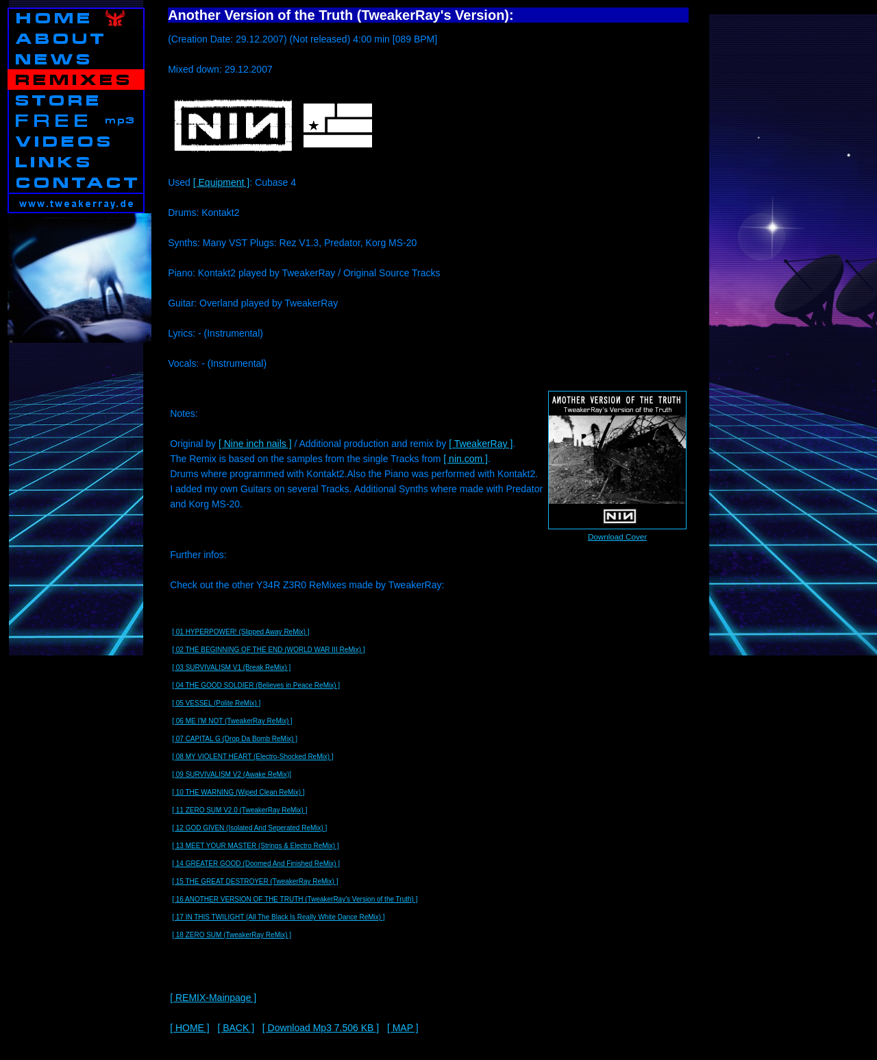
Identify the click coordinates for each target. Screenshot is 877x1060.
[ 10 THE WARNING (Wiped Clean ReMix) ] (238, 792)
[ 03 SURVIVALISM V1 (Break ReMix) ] (231, 667)
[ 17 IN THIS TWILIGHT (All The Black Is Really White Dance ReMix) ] (278, 917)
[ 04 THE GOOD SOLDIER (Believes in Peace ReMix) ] (256, 685)
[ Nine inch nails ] (255, 443)
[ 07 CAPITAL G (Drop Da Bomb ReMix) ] (234, 739)
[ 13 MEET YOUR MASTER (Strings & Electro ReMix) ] (255, 846)
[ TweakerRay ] (480, 443)
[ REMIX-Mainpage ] (213, 997)
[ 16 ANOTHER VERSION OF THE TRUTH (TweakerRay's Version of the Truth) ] (294, 899)
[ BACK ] (235, 1027)
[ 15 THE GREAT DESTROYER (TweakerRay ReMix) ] (255, 881)
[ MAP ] (403, 1027)
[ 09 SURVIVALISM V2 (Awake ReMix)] (231, 774)
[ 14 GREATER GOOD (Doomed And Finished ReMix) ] (256, 863)
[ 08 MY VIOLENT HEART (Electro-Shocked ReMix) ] (252, 756)
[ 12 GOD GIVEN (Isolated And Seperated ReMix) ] (249, 828)
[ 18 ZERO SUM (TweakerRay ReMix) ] (231, 935)
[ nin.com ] (465, 458)
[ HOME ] (190, 1027)
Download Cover (617, 536)
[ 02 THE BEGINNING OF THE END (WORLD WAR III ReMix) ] (268, 649)
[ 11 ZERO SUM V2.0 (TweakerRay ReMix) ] (239, 810)
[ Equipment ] (221, 182)
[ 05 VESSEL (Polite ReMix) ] (216, 703)
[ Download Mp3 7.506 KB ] (320, 1027)
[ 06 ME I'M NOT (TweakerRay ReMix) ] (232, 721)
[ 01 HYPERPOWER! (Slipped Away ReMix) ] (240, 632)
